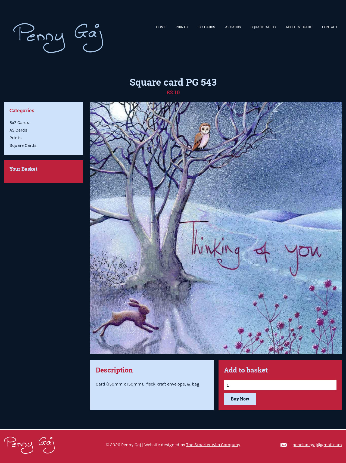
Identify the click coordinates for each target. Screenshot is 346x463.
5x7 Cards (206, 27)
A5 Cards (233, 27)
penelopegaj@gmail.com (317, 444)
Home (161, 27)
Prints (182, 27)
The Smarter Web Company (213, 444)
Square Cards (263, 27)
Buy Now (240, 399)
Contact (330, 27)
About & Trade (299, 27)
